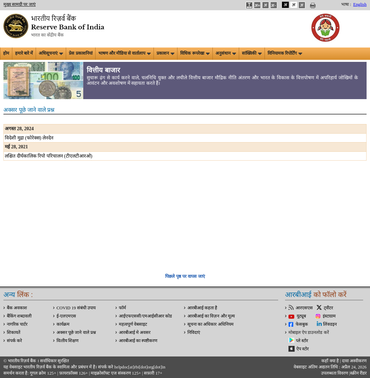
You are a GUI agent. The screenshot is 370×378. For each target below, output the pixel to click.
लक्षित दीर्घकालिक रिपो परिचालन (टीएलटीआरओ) (48, 156)
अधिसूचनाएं (51, 53)
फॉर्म (122, 308)
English (360, 4)
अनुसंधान (225, 53)
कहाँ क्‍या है (330, 361)
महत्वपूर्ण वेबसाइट (133, 324)
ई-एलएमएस (66, 316)
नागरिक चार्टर (17, 324)
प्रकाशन (165, 53)
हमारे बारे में (24, 53)
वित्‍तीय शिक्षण (67, 340)
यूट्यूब (301, 316)
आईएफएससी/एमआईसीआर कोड (145, 316)
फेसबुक (302, 324)
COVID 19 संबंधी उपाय (76, 308)
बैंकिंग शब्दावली (19, 316)
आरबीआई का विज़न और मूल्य (211, 316)
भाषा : (346, 4)
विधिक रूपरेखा (194, 53)
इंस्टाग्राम (329, 316)
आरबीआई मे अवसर (134, 332)
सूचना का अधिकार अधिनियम (210, 324)
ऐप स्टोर (302, 349)
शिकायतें (13, 332)
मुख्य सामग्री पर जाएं (19, 4)
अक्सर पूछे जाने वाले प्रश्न (76, 332)
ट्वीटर (328, 308)
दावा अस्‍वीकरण (354, 361)
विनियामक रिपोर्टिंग (285, 53)
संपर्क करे (14, 340)
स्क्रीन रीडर (358, 373)
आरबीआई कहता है (202, 308)
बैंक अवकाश (17, 308)
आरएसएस (304, 308)
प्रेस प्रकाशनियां (80, 53)
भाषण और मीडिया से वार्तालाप (124, 53)
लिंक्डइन (330, 324)
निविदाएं (193, 332)
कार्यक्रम (63, 324)
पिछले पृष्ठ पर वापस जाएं (185, 276)
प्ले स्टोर (302, 340)
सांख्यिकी (252, 53)
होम (6, 53)
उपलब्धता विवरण (334, 373)
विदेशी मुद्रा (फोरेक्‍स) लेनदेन (29, 137)
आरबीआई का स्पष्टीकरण (138, 340)
